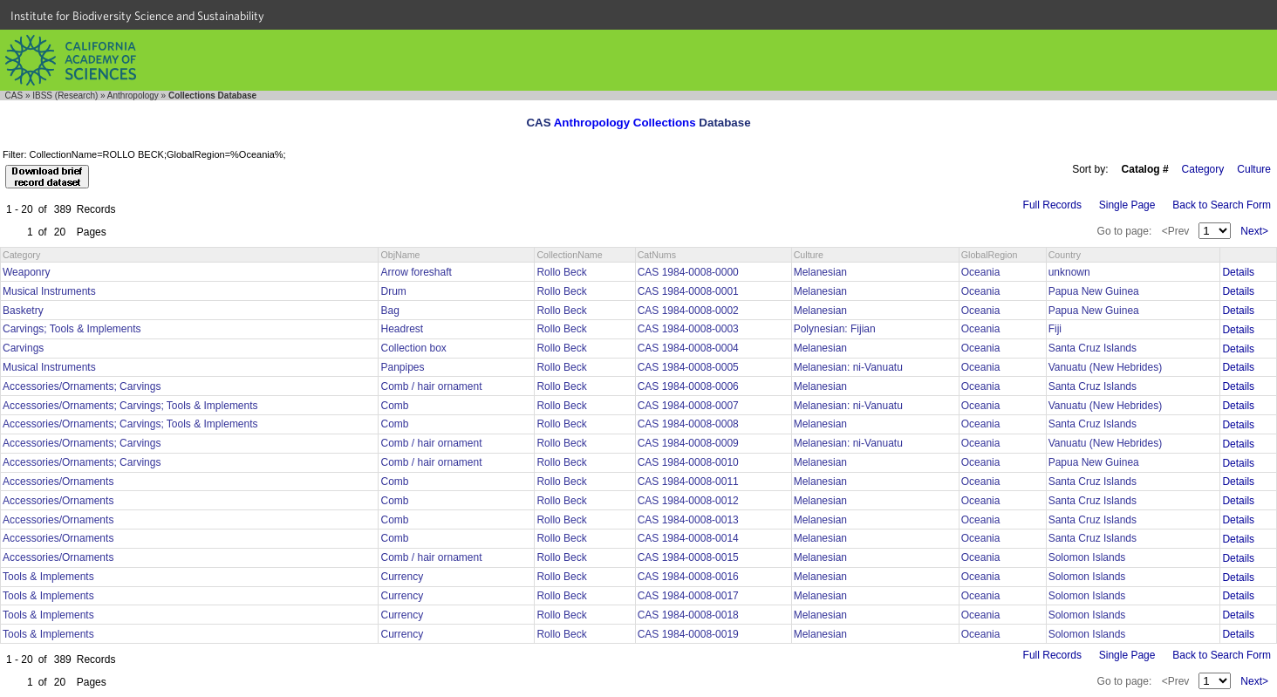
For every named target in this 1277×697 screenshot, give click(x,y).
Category (1203, 169)
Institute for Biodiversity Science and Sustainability (137, 16)
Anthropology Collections (625, 122)
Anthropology (133, 95)
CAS (14, 95)
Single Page (1127, 205)
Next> (1254, 231)
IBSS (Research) (65, 95)
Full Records (1052, 205)
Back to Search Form (1221, 205)
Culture (1254, 169)
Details (1238, 272)
